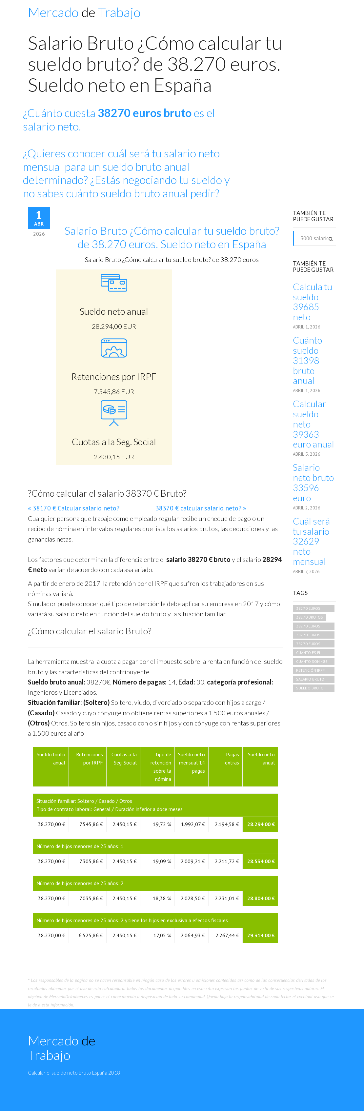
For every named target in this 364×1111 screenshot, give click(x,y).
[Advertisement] (291, 149)
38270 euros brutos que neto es (313, 644)
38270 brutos (309, 617)
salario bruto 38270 (310, 680)
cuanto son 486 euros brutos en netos (312, 662)
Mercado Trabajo (84, 12)
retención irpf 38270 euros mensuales (310, 671)
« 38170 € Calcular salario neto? (73, 508)
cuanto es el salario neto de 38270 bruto (311, 653)
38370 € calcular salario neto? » (200, 508)
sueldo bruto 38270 (310, 688)
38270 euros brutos (308, 635)
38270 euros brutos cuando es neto (311, 609)
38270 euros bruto (308, 627)
